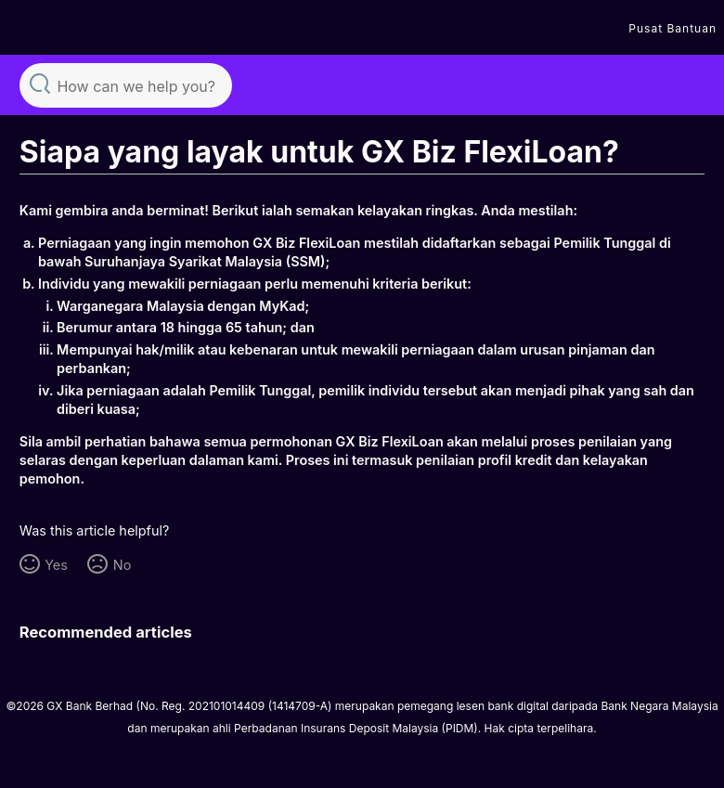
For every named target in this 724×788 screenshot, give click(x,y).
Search (40, 83)
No (122, 565)
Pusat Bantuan (672, 28)
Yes (56, 565)
